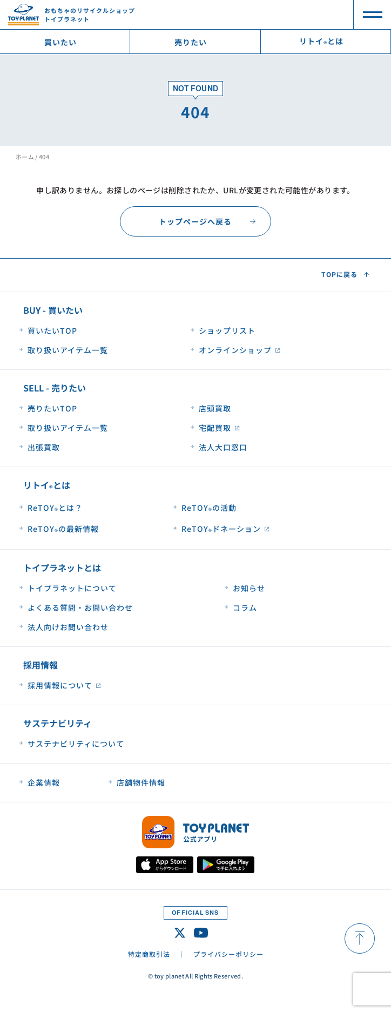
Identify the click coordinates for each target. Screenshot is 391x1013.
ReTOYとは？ (55, 508)
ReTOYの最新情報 (63, 529)
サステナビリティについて (76, 743)
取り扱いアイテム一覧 (68, 350)
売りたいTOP (52, 408)
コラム (245, 607)
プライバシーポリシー (228, 953)
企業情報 (44, 782)
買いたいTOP (52, 330)
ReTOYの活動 (209, 508)
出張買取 (44, 447)
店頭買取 (215, 408)
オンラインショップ (235, 350)
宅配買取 (215, 427)
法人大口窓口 (223, 447)
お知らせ (249, 588)
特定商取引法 (149, 953)
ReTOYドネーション (221, 529)
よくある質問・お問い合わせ (80, 607)
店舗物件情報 (141, 782)
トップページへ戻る (195, 221)
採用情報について (60, 685)
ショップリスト (227, 330)
